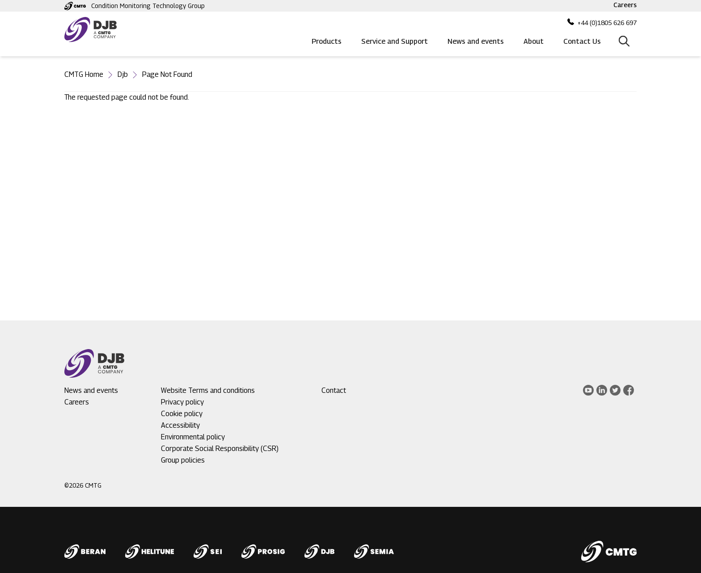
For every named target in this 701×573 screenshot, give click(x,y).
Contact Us (582, 41)
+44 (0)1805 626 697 (607, 22)
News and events (476, 41)
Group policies (183, 460)
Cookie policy (182, 413)
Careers (625, 4)
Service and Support (394, 41)
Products (327, 41)
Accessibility (180, 425)
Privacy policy (182, 402)
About (534, 41)
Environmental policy (193, 437)
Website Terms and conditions (208, 390)
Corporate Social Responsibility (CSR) (220, 448)
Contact (333, 390)
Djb (123, 74)
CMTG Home (83, 74)
